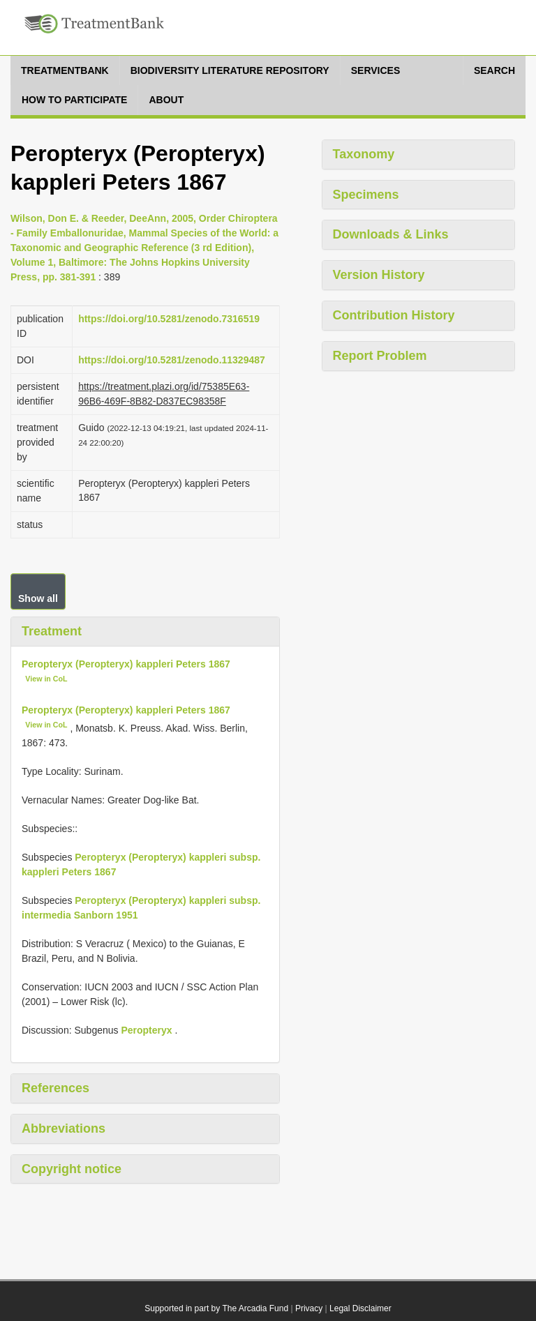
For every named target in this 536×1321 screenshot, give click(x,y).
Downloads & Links (391, 234)
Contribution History (394, 315)
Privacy (308, 1308)
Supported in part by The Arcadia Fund (216, 1308)
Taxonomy (364, 154)
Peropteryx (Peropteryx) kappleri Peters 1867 (126, 664)
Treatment (52, 631)
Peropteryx (146, 1030)
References (55, 1088)
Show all (38, 598)
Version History (379, 275)
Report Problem (380, 356)
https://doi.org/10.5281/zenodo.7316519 (169, 318)
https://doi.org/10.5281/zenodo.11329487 (171, 359)
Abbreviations (63, 1128)
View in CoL (46, 678)
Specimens (366, 195)
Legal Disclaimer (360, 1308)
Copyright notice (71, 1169)
